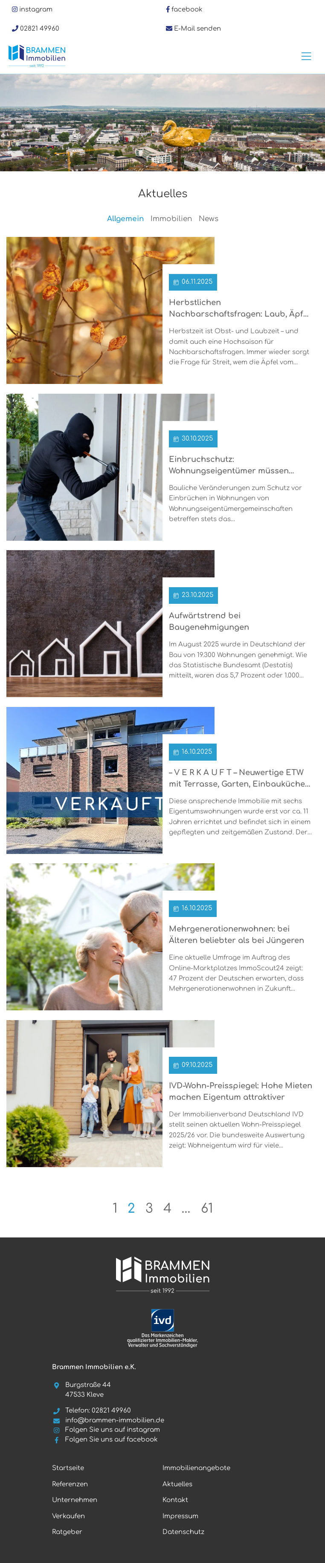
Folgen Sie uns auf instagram (106, 1429)
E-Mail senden (197, 28)
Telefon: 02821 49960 (91, 1410)
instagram (35, 9)
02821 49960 (39, 28)
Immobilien (171, 219)
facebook (187, 9)
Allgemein (125, 219)
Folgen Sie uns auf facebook (105, 1439)
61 (207, 1209)
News (208, 219)
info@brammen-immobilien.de (108, 1420)
